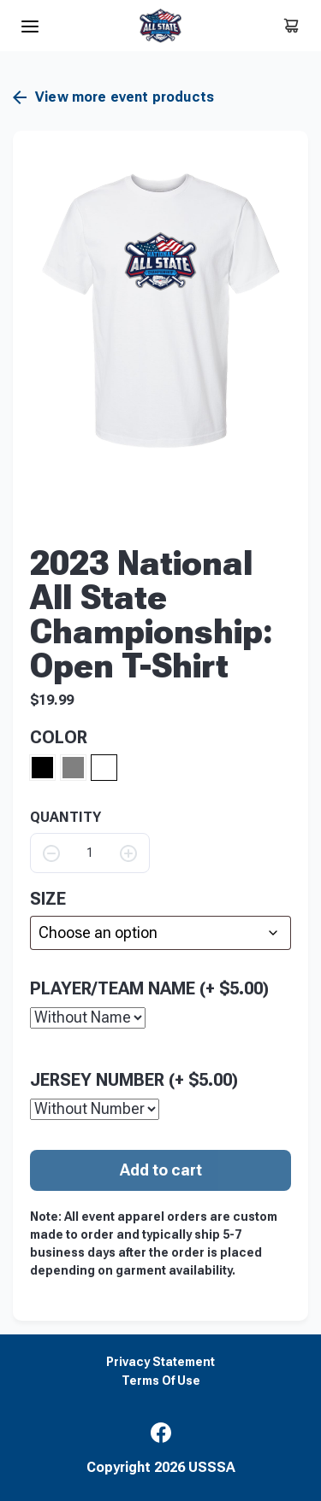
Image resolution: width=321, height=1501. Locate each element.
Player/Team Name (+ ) (149, 988)
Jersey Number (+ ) (134, 1079)
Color (58, 737)
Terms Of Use (161, 1381)
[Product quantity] (89, 853)
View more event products (113, 97)
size (48, 898)
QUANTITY (65, 817)
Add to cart (161, 1170)
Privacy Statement (160, 1362)
